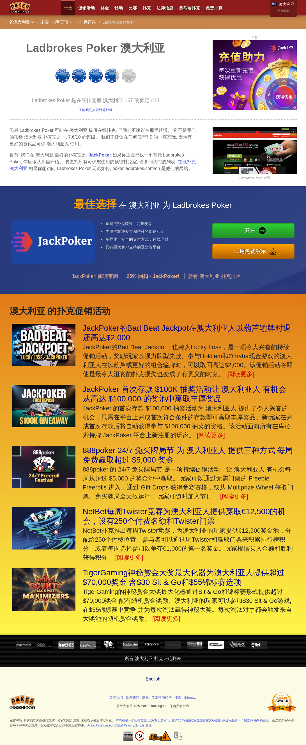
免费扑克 (214, 8)
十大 (68, 8)
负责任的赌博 (161, 698)
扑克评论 (87, 22)
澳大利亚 (22, 22)
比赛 (132, 8)
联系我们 (132, 698)
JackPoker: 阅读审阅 (95, 281)
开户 (256, 231)
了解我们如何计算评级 (95, 110)
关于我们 (116, 698)
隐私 (145, 698)
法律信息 (165, 8)
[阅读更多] (240, 374)
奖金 (104, 8)
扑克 (146, 8)
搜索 (177, 698)
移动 (118, 8)
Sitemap (190, 698)
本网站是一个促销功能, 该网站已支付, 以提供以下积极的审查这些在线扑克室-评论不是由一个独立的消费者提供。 (193, 720)
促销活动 (86, 8)
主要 (44, 22)
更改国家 (283, 10)
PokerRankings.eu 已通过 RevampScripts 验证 (120, 725)
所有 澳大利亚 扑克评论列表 (153, 658)
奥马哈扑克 (189, 8)
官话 (63, 22)
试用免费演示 (256, 250)
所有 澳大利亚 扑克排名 (214, 281)
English (153, 679)
